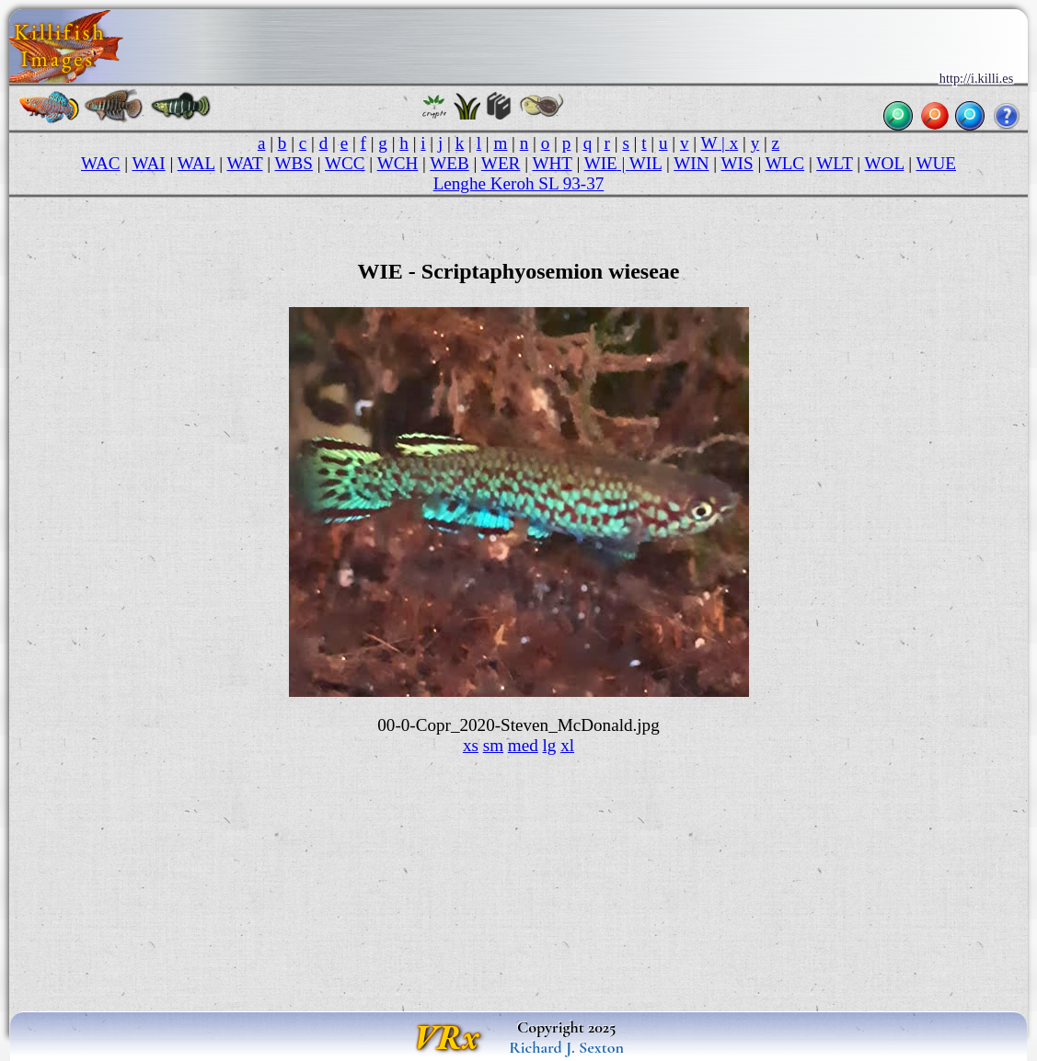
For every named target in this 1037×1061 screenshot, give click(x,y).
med (523, 745)
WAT (244, 163)
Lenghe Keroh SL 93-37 (519, 183)
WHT (551, 163)
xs (470, 745)
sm (493, 745)
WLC (785, 163)
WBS (294, 163)
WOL (884, 163)
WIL (645, 163)
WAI (149, 163)
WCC (345, 163)
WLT (834, 163)
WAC (101, 163)
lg (550, 745)
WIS (737, 163)
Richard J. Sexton (566, 1047)
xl (567, 745)
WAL (196, 163)
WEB (449, 163)
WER (501, 163)
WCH (398, 163)
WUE (936, 163)
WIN (691, 163)
